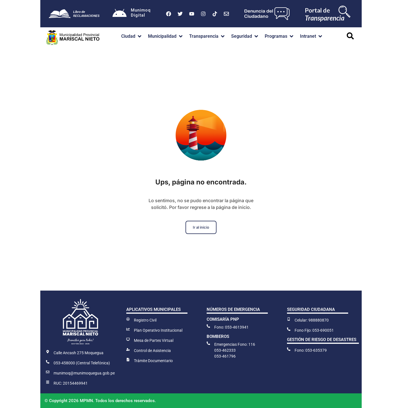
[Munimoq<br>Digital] (119, 14)
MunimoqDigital (141, 13)
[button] (131, 36)
